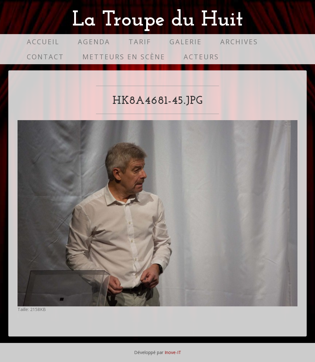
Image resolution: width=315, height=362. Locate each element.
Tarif (140, 41)
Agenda (94, 41)
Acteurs (201, 56)
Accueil (43, 41)
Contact (45, 56)
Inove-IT (173, 352)
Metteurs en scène (123, 56)
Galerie (185, 41)
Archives (239, 41)
